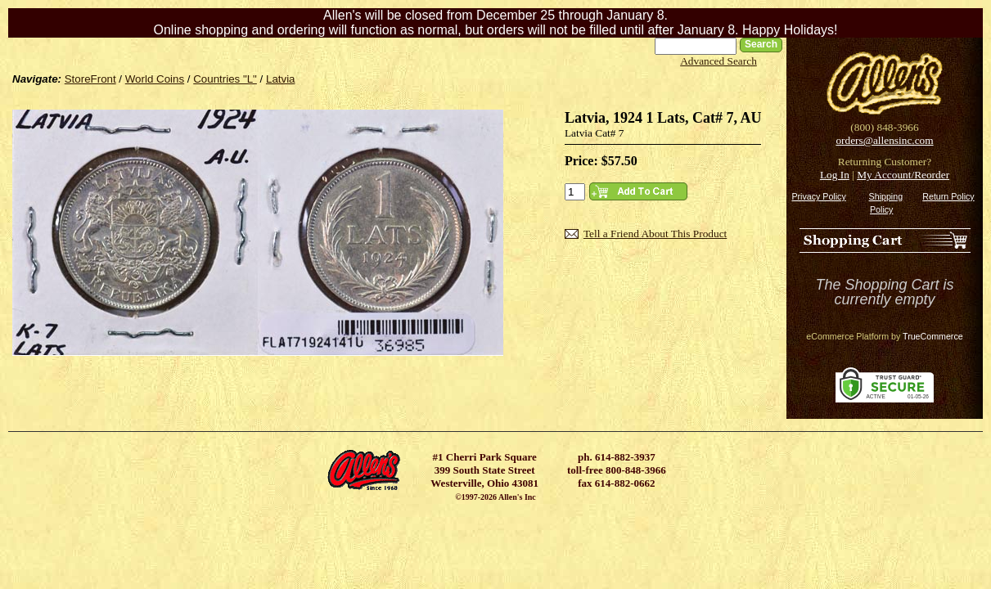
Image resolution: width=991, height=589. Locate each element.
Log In (834, 175)
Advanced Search (718, 61)
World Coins (154, 79)
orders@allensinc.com (884, 140)
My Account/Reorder (903, 175)
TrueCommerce (933, 336)
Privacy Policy (818, 196)
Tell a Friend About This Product (655, 233)
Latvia (280, 79)
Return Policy (948, 196)
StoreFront (90, 79)
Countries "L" (225, 79)
